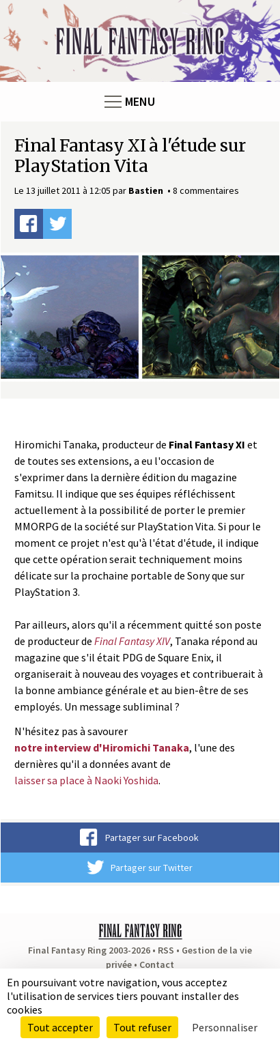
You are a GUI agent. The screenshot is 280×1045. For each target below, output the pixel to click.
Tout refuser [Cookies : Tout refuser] (142, 1027)
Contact (156, 964)
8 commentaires (206, 190)
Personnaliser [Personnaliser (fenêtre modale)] (224, 1027)
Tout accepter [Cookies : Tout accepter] (60, 1027)
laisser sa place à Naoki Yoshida (86, 780)
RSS (166, 950)
